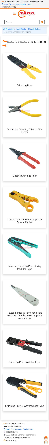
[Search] (22, 22)
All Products (8, 29)
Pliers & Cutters (34, 29)
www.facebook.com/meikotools (16, 4)
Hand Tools (21, 29)
